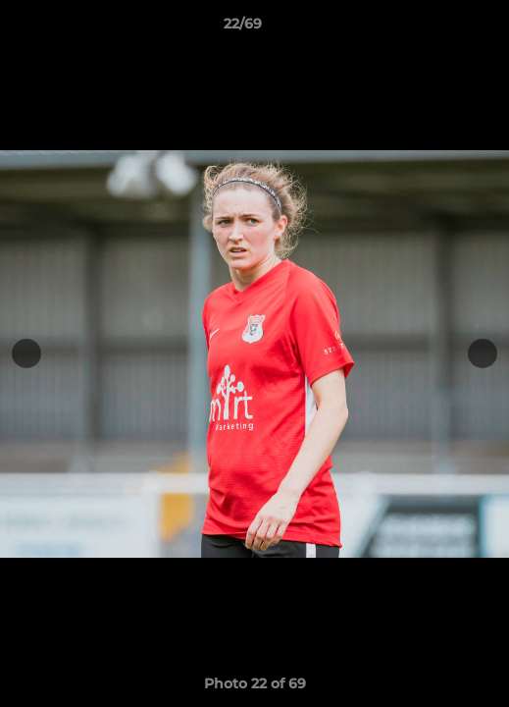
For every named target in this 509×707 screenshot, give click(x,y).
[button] (438, 28)
